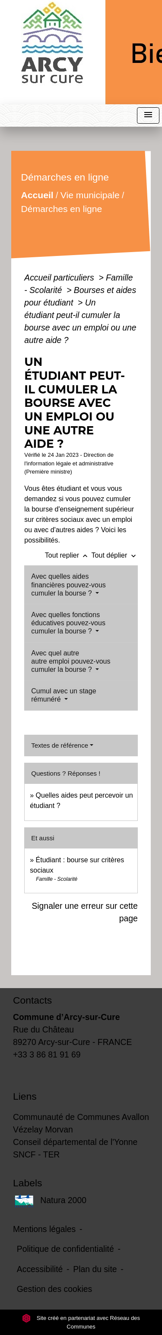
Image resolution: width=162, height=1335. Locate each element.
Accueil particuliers (60, 277)
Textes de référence (59, 745)
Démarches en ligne (61, 209)
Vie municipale (90, 195)
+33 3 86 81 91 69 (47, 1054)
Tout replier (68, 555)
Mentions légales (44, 1229)
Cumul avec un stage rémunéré (63, 695)
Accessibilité (40, 1269)
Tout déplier (115, 555)
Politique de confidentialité (65, 1249)
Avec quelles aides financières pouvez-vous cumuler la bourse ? (68, 584)
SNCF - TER (36, 1154)
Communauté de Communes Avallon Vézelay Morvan (81, 1123)
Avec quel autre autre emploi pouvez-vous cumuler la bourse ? (70, 661)
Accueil (37, 195)
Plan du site (95, 1269)
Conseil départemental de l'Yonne (75, 1142)
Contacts (32, 1000)
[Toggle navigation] (148, 115)
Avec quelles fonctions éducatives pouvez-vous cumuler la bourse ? (68, 623)
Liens (25, 1096)
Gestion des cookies (54, 1289)
